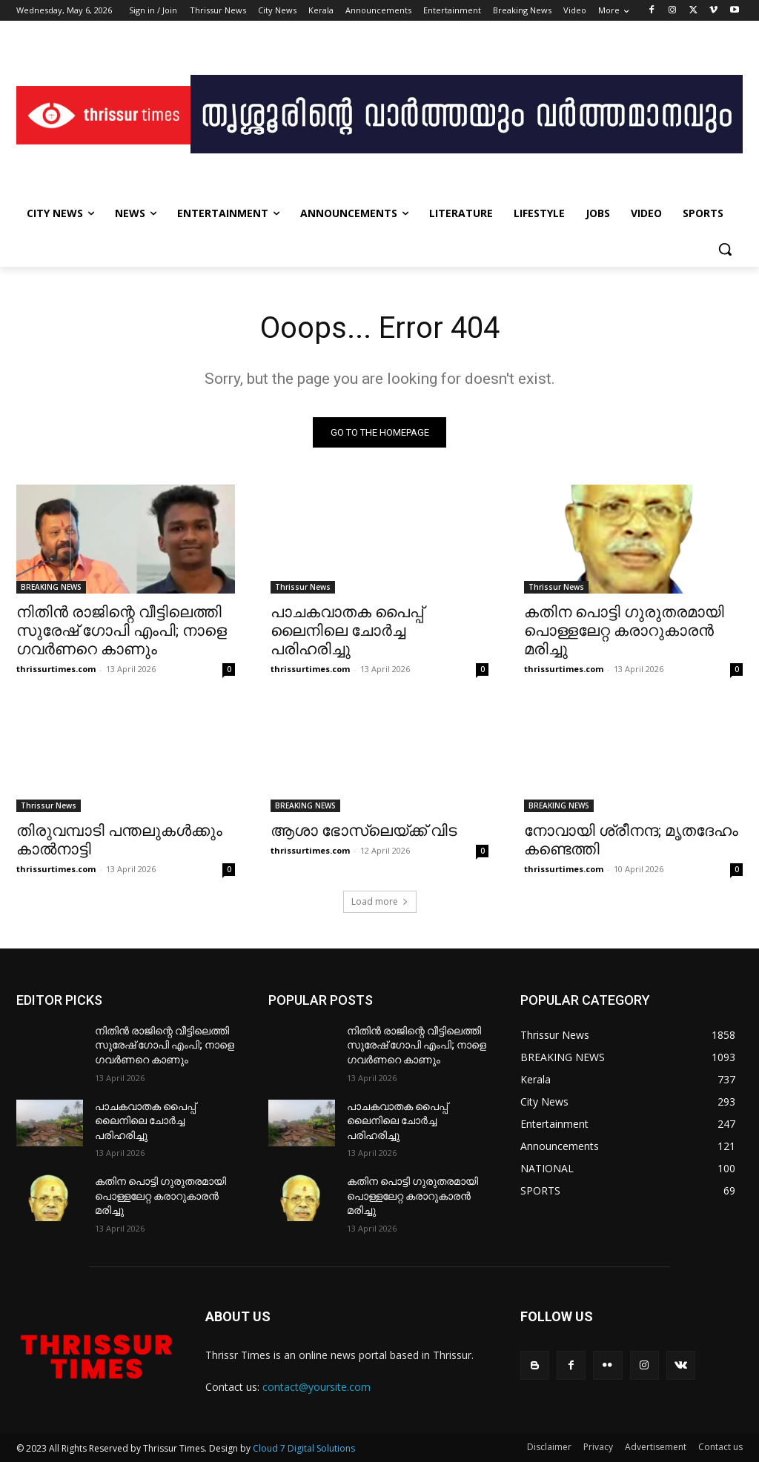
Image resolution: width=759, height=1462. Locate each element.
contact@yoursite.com (316, 1387)
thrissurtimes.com (56, 668)
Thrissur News (303, 587)
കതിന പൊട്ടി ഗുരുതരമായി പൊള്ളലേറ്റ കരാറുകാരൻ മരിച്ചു (624, 630)
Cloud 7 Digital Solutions (304, 1448)
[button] (725, 249)
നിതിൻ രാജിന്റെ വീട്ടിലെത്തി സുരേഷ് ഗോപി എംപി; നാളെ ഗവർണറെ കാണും (121, 630)
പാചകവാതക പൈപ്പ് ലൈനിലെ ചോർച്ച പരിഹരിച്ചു (347, 630)
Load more (379, 901)
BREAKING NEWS (51, 587)
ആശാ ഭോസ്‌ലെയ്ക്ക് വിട (364, 831)
